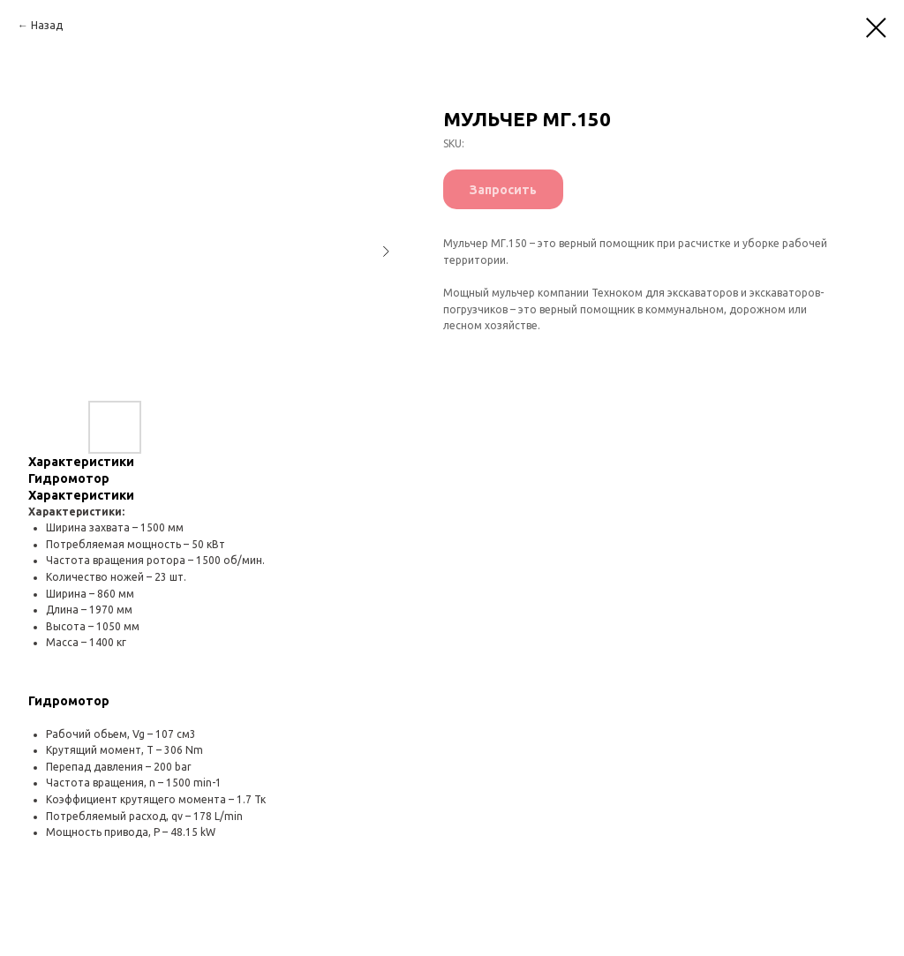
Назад (47, 25)
